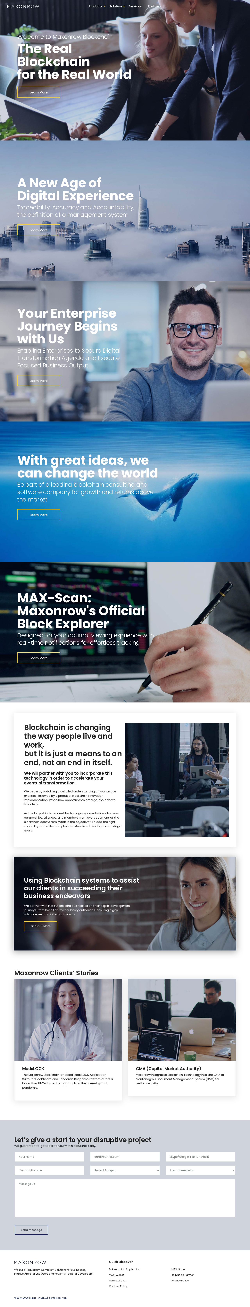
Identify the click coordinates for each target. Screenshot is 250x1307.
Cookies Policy (118, 1286)
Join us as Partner (182, 1275)
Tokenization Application (124, 1269)
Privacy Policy (180, 1280)
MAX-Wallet (116, 1275)
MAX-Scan (178, 1269)
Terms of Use (117, 1280)
